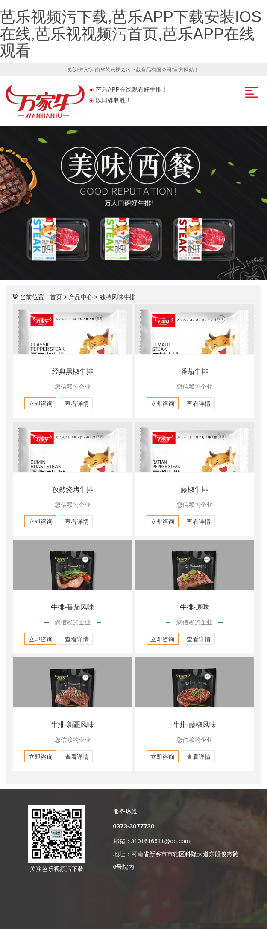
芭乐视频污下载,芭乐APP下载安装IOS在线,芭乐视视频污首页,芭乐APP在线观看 (130, 33)
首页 (56, 297)
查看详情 (77, 403)
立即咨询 (41, 403)
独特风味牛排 (117, 297)
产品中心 (81, 297)
